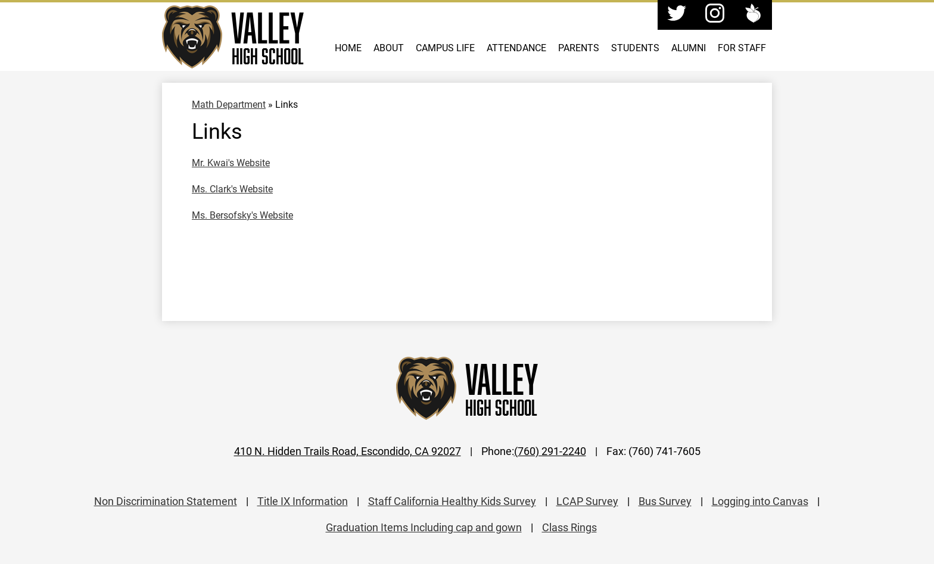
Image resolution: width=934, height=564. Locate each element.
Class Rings (569, 527)
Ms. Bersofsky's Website (242, 214)
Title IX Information (302, 501)
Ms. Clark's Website (232, 188)
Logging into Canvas (760, 501)
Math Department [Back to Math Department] (229, 104)
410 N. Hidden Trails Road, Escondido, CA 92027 (347, 451)
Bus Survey (665, 501)
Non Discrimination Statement (165, 501)
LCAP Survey (587, 501)
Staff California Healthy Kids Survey (452, 501)
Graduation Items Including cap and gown (424, 527)
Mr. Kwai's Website (231, 162)
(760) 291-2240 (550, 451)
